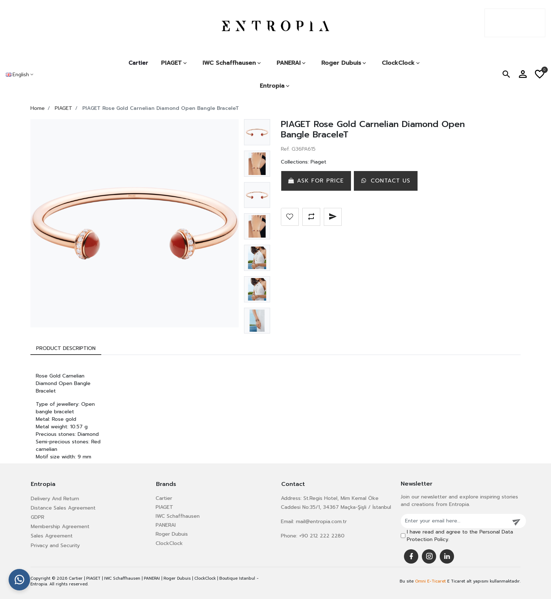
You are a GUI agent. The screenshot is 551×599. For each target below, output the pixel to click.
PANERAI (166, 525)
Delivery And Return (55, 498)
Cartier (138, 63)
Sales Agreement (52, 536)
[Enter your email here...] (454, 521)
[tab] (65, 348)
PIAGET (164, 507)
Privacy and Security (55, 545)
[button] (506, 74)
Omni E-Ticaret (430, 581)
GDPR (37, 517)
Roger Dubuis (172, 534)
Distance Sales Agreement (63, 508)
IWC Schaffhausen (178, 516)
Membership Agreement (60, 526)
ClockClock (169, 543)
